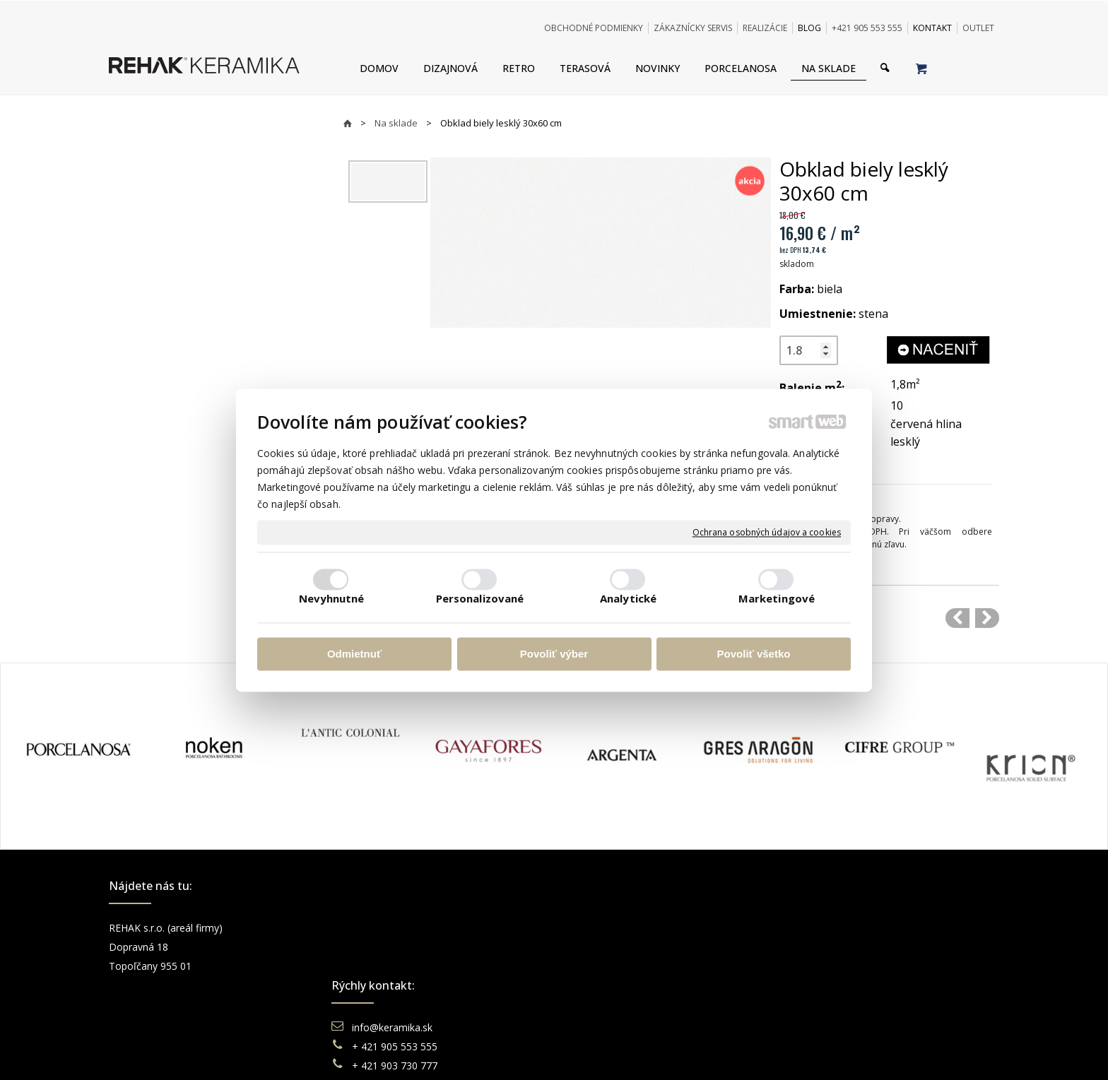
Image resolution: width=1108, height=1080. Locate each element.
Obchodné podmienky (629, 927)
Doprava (598, 947)
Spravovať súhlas (771, 1051)
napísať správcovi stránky (515, 1051)
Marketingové (776, 598)
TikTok (819, 1004)
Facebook (826, 927)
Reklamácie (606, 966)
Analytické (628, 598)
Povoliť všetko (754, 654)
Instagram (826, 947)
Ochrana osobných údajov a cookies (766, 532)
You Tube (825, 966)
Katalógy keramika (621, 985)
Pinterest (823, 985)
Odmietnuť (354, 654)
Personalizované (480, 598)
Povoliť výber (554, 654)
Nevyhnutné (332, 598)
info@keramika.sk (394, 927)
